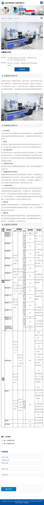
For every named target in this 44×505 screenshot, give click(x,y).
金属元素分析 (6, 155)
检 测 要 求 (5, 475)
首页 (5, 18)
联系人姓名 (5, 463)
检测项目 (10, 18)
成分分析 (16, 18)
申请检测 (22, 69)
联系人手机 (5, 469)
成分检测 (7, 436)
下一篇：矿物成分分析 (8, 443)
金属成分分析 (5, 81)
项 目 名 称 (5, 457)
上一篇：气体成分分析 (8, 440)
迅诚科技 (26, 502)
